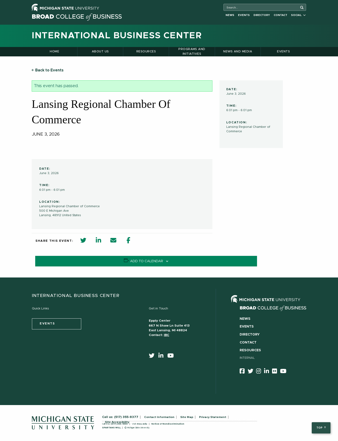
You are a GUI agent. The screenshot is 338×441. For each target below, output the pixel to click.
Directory (262, 15)
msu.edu (142, 424)
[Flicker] (276, 372)
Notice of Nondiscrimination (167, 424)
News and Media (237, 51)
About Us (100, 51)
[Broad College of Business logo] (77, 16)
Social (298, 15)
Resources (146, 51)
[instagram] (260, 372)
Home (54, 51)
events (47, 323)
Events (244, 15)
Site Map (186, 417)
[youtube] (172, 356)
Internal (247, 357)
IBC (166, 335)
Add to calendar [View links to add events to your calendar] (146, 261)
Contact (280, 15)
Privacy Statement (212, 417)
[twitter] (153, 356)
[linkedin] (162, 356)
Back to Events (48, 70)
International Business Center (117, 35)
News (230, 15)
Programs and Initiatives (191, 51)
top (321, 427)
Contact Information (159, 417)
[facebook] (244, 372)
